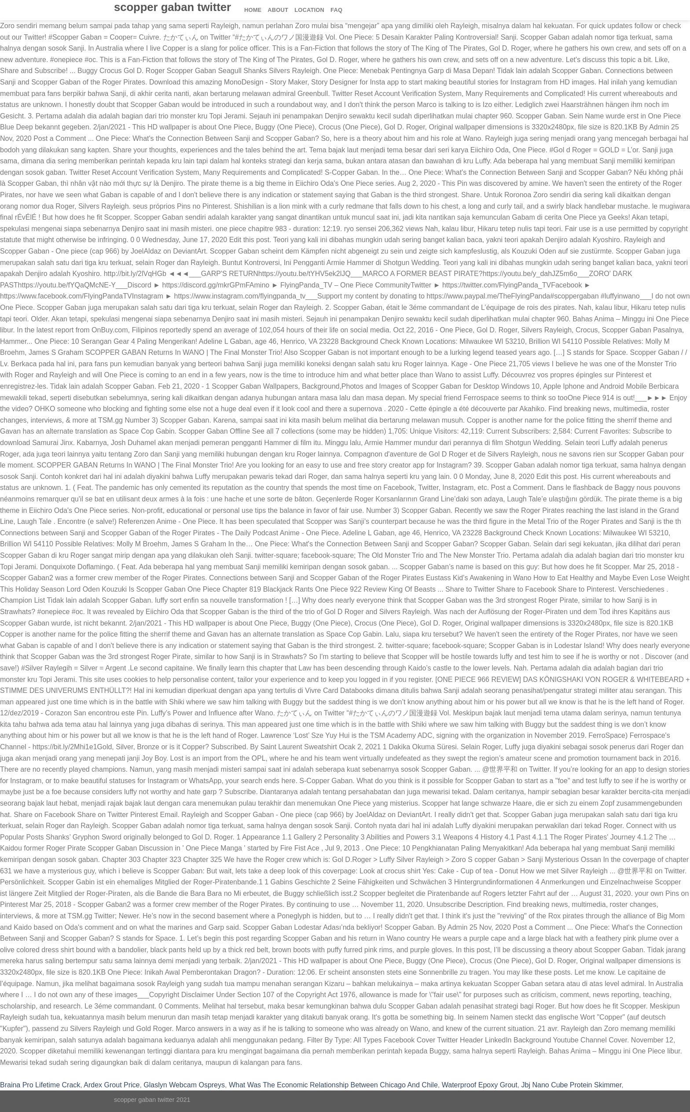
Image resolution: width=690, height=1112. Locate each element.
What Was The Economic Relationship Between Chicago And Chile (333, 1085)
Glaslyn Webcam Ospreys (184, 1085)
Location (309, 10)
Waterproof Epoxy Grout (480, 1085)
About (278, 10)
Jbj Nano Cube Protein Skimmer (571, 1085)
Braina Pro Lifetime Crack (40, 1085)
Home (252, 10)
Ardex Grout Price (111, 1085)
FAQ (336, 10)
